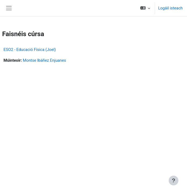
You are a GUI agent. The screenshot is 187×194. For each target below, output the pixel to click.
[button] (145, 8)
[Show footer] (173, 180)
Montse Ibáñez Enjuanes (44, 60)
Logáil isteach (170, 8)
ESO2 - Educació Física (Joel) (29, 49)
